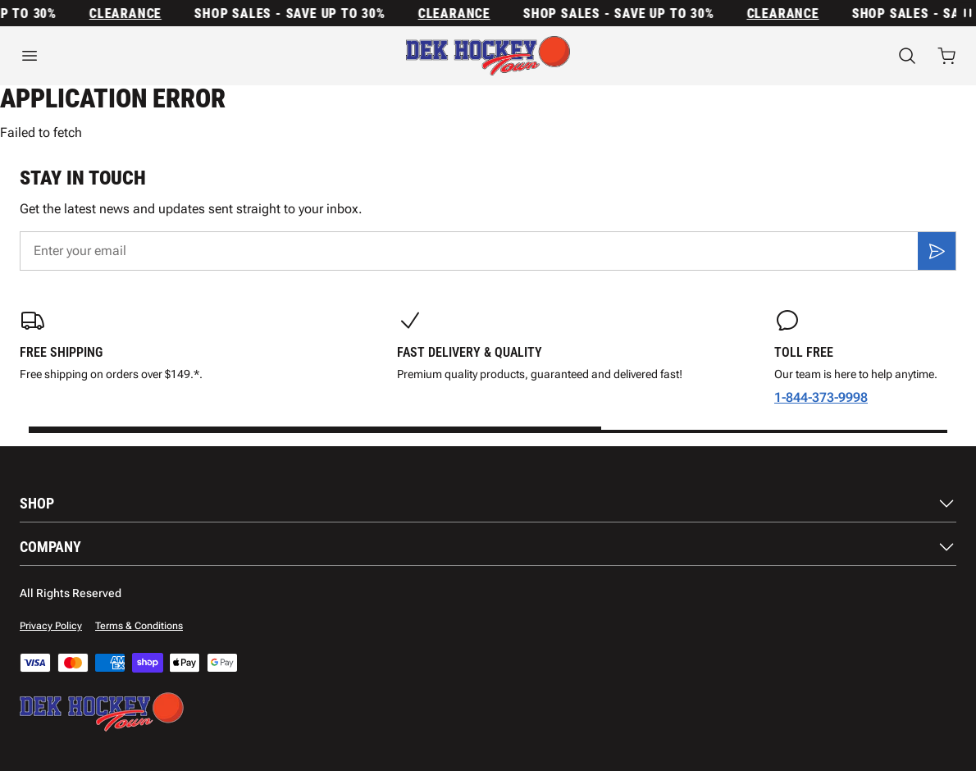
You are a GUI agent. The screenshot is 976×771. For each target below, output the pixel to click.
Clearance (130, 13)
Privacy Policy (51, 626)
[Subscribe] (936, 251)
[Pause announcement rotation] (966, 13)
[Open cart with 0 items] (946, 56)
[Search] (907, 56)
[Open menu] (163, 56)
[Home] (488, 55)
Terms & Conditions (139, 626)
